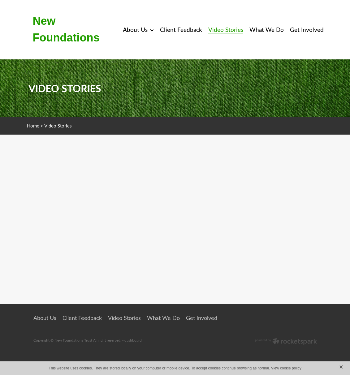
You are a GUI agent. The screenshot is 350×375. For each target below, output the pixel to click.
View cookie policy (286, 368)
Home (33, 126)
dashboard (133, 340)
